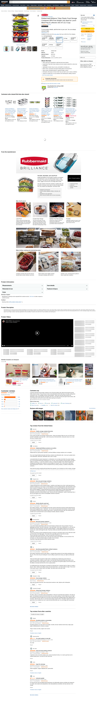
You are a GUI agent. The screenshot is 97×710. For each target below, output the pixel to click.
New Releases (56, 5)
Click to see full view (20, 44)
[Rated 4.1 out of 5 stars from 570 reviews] (47, 382)
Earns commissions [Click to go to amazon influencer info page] (16, 320)
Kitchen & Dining (11, 11)
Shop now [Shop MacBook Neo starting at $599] (56, 87)
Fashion (77, 5)
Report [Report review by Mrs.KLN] (39, 442)
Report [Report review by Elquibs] (31, 630)
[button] (3, 5)
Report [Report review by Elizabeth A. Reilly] (39, 584)
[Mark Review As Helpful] (33, 442)
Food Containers (33, 11)
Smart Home (67, 5)
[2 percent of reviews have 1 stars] (10, 406)
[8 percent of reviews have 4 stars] (10, 399)
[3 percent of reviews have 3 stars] (10, 401)
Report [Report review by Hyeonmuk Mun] (31, 644)
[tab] (33, 403)
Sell (44, 5)
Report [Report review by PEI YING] (31, 658)
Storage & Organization (19, 11)
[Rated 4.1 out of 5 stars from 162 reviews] (21, 381)
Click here (32, 296)
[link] (10, 110)
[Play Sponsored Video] (44, 370)
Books (28, 5)
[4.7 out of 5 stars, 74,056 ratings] (9, 114)
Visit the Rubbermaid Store (47, 16)
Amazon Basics (16, 5)
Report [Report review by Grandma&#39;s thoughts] (39, 602)
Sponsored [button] (3, 361)
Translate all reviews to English (37, 614)
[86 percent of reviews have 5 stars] (10, 397)
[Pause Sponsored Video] (28, 373)
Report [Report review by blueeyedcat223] (39, 543)
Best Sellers (22, 5)
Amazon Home (83, 5)
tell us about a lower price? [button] (16, 302)
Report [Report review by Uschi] (31, 670)
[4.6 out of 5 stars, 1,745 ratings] (45, 115)
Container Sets (39, 11)
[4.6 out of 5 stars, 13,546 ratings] (21, 114)
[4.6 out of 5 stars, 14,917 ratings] (70, 114)
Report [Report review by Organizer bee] (39, 497)
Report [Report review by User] (31, 687)
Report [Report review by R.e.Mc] (39, 515)
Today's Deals (34, 5)
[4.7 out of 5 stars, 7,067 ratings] (57, 115)
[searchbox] (40, 2)
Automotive (90, 5)
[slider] (35, 345)
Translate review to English (35, 633)
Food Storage (26, 11)
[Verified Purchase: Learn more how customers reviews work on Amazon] (44, 433)
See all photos (92, 408)
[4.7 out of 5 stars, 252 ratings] (32, 114)
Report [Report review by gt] (39, 572)
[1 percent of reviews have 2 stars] (10, 404)
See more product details (47, 75)
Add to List (82, 57)
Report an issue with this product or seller (50, 83)
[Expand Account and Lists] (84, 2)
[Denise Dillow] (9, 321)
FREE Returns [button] (45, 32)
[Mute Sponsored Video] (28, 376)
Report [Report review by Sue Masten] (39, 475)
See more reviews (34, 606)
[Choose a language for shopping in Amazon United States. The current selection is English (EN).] (73, 2)
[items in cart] (93, 2)
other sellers (56, 34)
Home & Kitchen (4, 11)
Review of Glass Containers (11, 322)
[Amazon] (4, 2)
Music (73, 5)
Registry (62, 5)
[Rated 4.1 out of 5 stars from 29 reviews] (74, 382)
